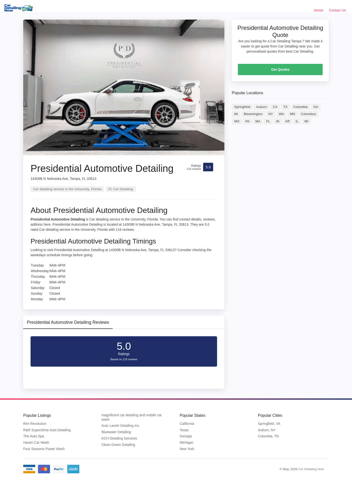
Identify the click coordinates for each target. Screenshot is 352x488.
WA (281, 114)
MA (257, 121)
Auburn (261, 107)
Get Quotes (280, 69)
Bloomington (253, 114)
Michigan (186, 442)
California (187, 424)
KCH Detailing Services (119, 438)
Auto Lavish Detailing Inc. (120, 426)
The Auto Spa (33, 436)
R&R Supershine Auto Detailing (47, 430)
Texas (184, 430)
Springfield (242, 107)
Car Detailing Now (311, 469)
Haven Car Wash (36, 442)
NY (270, 114)
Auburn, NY (266, 430)
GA (315, 107)
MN (292, 114)
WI (306, 121)
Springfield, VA (269, 424)
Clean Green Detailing (118, 445)
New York (187, 449)
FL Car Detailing (121, 189)
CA (275, 107)
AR (287, 121)
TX (285, 107)
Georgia (186, 436)
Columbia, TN (268, 436)
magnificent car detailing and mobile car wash (131, 417)
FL (268, 121)
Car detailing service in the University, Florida (67, 189)
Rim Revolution (34, 424)
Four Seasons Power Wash (44, 449)
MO (237, 121)
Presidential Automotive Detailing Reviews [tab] (68, 322)
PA (247, 121)
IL (297, 121)
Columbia (300, 107)
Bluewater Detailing (116, 432)
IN (277, 121)
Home (318, 10)
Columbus (308, 114)
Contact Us (337, 10)
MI (236, 114)
